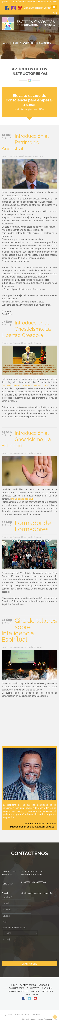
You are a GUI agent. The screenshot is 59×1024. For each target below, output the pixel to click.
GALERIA (35, 991)
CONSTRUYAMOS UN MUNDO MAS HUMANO (25, 385)
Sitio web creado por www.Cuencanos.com (39, 1019)
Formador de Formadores (33, 526)
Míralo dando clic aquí (22, 499)
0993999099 (27, 882)
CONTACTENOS (30, 994)
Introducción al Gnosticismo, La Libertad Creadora (26, 329)
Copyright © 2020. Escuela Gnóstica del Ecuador (22, 1015)
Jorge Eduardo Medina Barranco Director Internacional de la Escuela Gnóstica (33, 825)
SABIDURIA (47, 988)
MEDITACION (44, 985)
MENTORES (47, 991)
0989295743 (40, 882)
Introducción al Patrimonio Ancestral (25, 142)
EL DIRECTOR (33, 988)
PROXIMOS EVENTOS (18, 991)
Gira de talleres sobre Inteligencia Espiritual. (29, 630)
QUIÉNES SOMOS (28, 985)
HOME (14, 985)
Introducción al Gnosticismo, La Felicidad (26, 439)
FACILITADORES (16, 988)
